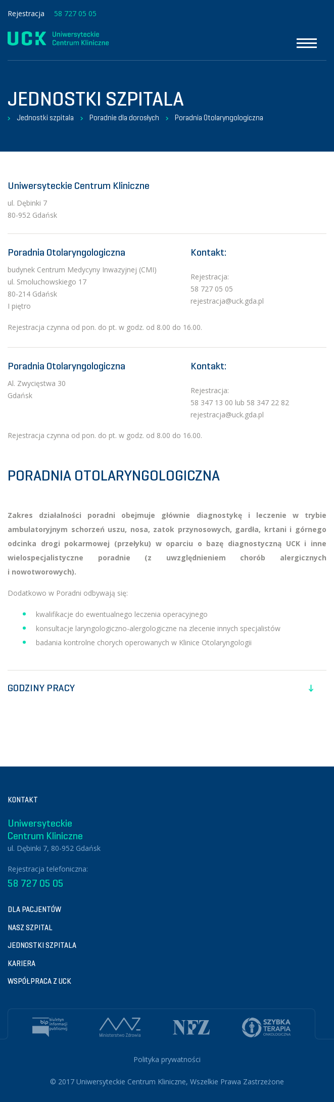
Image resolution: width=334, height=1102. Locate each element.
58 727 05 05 (75, 13)
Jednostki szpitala (45, 117)
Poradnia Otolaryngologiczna (219, 117)
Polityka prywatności (167, 1059)
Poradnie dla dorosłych (124, 117)
